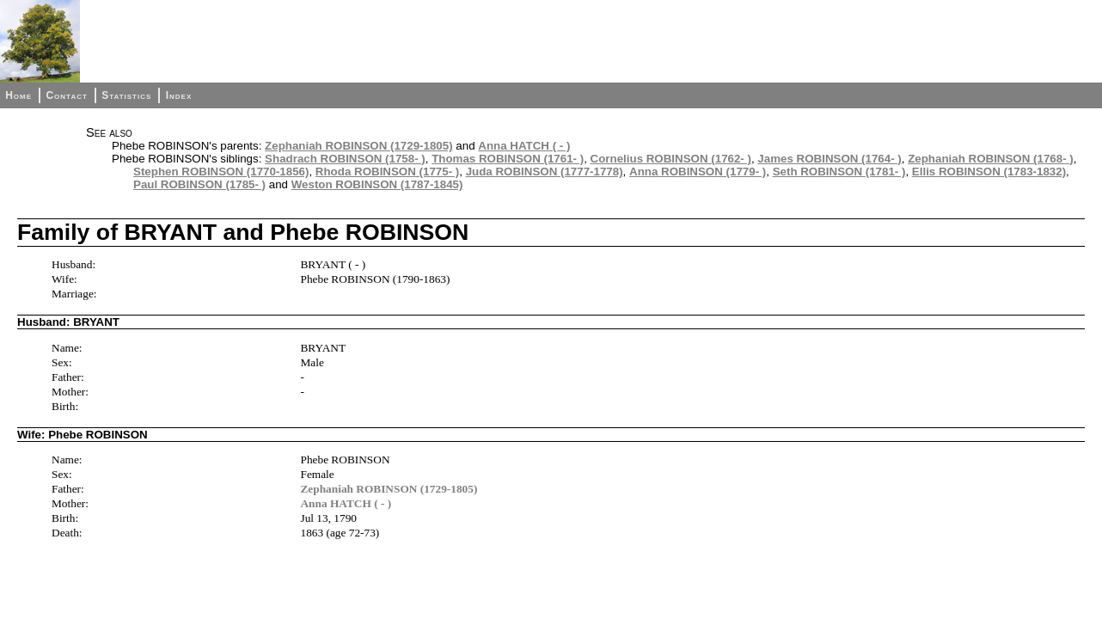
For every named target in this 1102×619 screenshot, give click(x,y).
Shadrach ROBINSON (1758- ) (345, 158)
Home (18, 95)
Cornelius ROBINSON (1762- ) (671, 158)
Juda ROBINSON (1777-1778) (544, 171)
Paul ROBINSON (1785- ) (199, 184)
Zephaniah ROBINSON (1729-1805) (359, 145)
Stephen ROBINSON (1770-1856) (221, 171)
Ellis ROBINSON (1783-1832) (989, 171)
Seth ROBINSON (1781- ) (839, 171)
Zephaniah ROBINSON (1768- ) (991, 158)
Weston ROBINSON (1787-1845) (377, 184)
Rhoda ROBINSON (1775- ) (387, 171)
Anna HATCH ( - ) (524, 145)
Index (179, 95)
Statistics (126, 95)
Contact (66, 95)
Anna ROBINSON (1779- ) (697, 171)
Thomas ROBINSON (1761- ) (508, 158)
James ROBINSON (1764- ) (829, 158)
